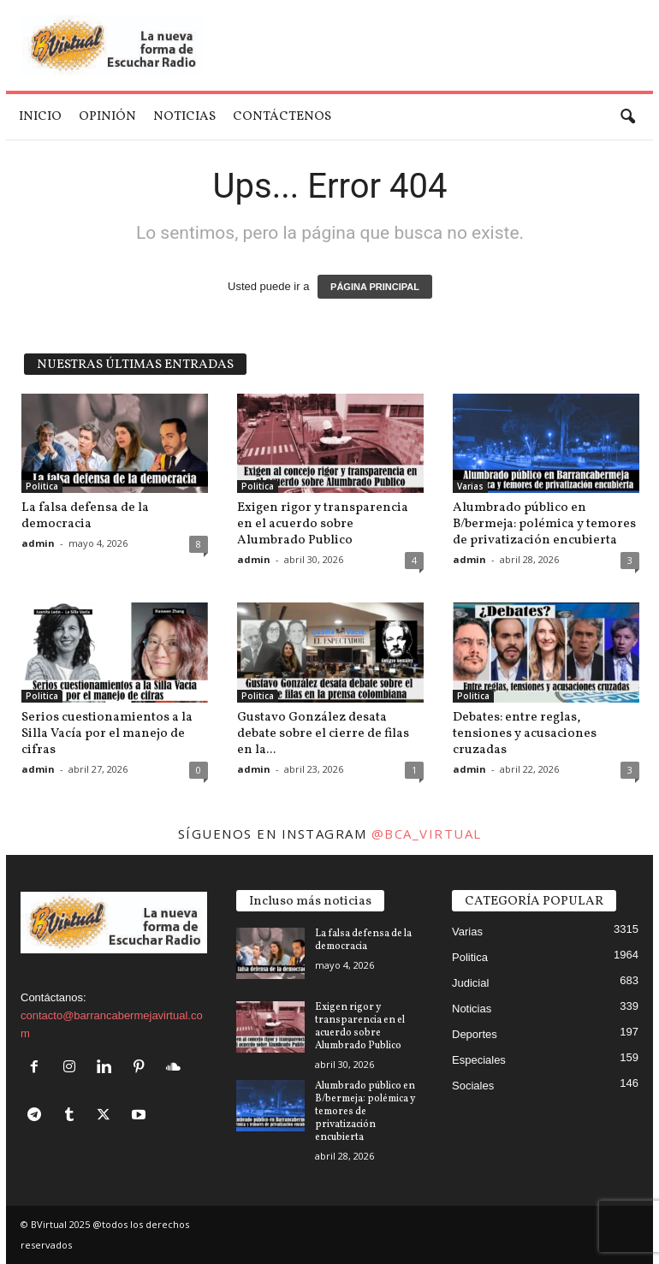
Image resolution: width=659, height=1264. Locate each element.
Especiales (479, 1059)
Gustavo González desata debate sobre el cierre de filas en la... (323, 734)
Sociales (473, 1085)
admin (38, 543)
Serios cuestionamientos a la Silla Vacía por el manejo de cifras (107, 734)
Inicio (40, 117)
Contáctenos (282, 117)
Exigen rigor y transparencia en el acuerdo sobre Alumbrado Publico (322, 524)
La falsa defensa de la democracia (85, 516)
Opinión (107, 117)
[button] (627, 117)
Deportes (474, 1034)
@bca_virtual (426, 833)
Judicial (470, 982)
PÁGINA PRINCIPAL (374, 287)
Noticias (184, 117)
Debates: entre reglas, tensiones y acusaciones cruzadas (525, 734)
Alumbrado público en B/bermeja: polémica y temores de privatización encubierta (544, 524)
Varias (470, 486)
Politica (42, 486)
